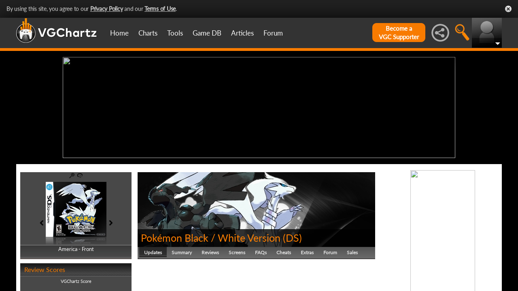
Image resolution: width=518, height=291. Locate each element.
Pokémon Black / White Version (210, 238)
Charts (147, 33)
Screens (237, 252)
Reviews (210, 252)
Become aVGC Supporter (399, 32)
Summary (182, 252)
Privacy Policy (106, 8)
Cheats (283, 252)
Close (508, 9)
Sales (352, 252)
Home (119, 33)
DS (292, 238)
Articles (242, 33)
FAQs (261, 252)
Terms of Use (160, 8)
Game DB (207, 33)
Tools (175, 33)
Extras (307, 252)
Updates (153, 252)
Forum (273, 33)
